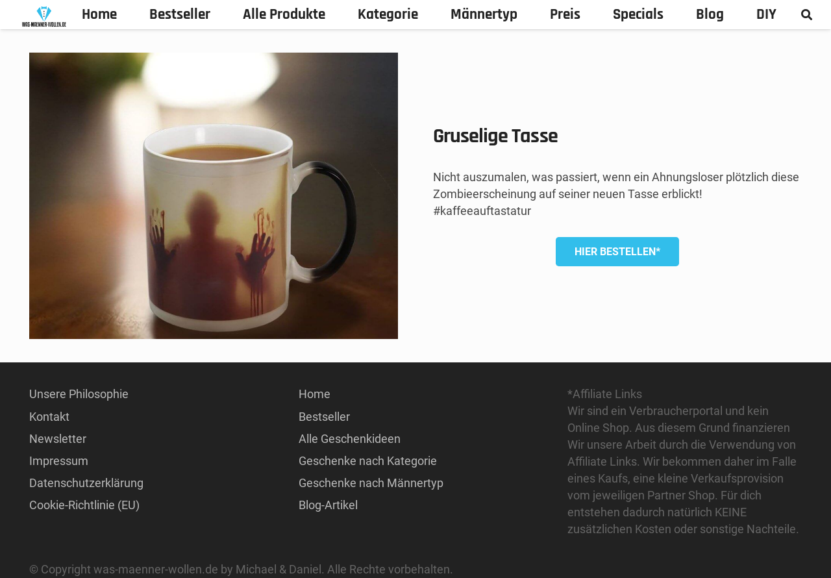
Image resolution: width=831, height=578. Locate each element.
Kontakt (49, 416)
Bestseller (324, 416)
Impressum (58, 461)
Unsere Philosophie (79, 394)
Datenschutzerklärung (86, 483)
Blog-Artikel (328, 505)
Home (314, 394)
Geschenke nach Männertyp (371, 483)
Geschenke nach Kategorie (368, 461)
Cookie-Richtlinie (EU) (84, 505)
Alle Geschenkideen (350, 439)
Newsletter (57, 439)
